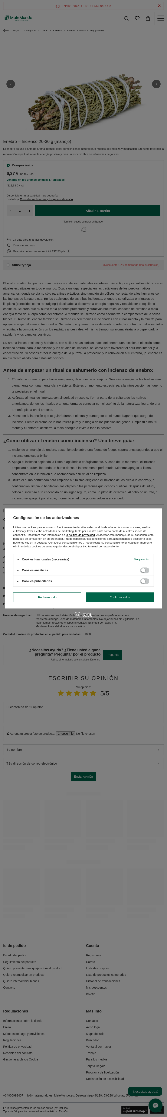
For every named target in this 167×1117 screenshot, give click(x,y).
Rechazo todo (47, 597)
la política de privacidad (80, 535)
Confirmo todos (120, 597)
